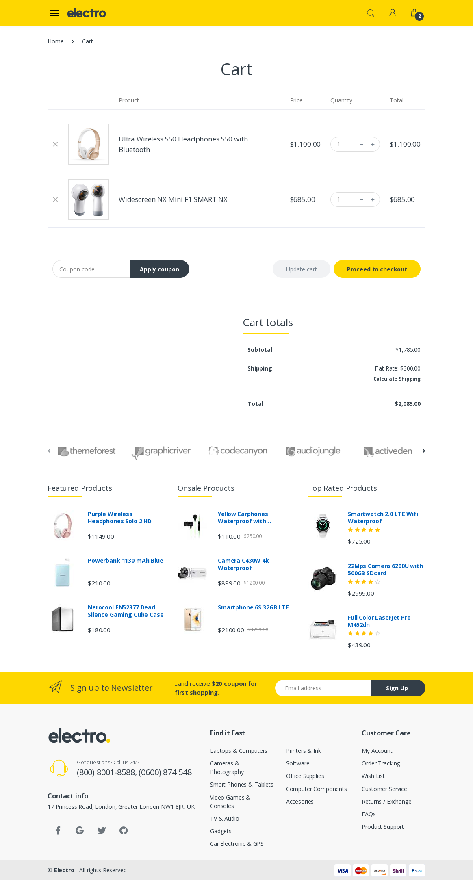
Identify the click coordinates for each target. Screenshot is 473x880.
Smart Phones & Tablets (241, 784)
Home (55, 41)
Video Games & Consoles (230, 801)
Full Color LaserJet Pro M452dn (379, 621)
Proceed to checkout (377, 269)
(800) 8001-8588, (108, 772)
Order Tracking (381, 763)
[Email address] (323, 688)
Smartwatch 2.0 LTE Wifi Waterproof (383, 517)
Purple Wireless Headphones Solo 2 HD (120, 517)
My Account (377, 750)
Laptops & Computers (238, 750)
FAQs (368, 814)
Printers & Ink (303, 750)
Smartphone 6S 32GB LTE (253, 607)
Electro (64, 870)
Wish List (373, 776)
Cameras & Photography (226, 767)
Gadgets (221, 831)
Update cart (301, 269)
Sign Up (397, 688)
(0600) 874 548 (165, 772)
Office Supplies (305, 776)
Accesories (300, 801)
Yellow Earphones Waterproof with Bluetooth (243, 517)
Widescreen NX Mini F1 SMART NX (173, 199)
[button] (370, 12)
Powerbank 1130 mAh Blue (125, 560)
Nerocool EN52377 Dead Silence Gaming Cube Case (126, 611)
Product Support (383, 826)
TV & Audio (224, 818)
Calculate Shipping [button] (397, 378)
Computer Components (316, 789)
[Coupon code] (91, 269)
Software (298, 763)
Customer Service (384, 789)
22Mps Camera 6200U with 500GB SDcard (385, 569)
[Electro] (87, 13)
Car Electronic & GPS (237, 843)
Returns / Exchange (386, 801)
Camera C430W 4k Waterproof (243, 564)
